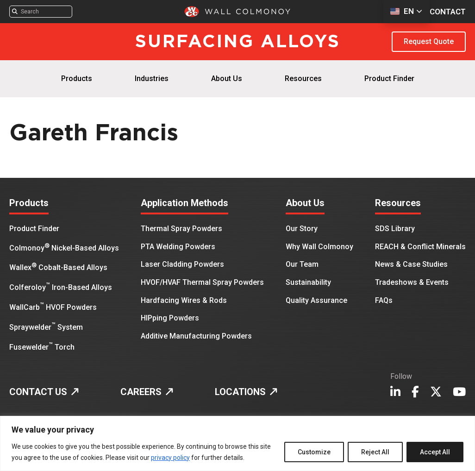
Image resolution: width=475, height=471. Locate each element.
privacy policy (170, 457)
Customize (314, 452)
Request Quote (429, 41)
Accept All (435, 452)
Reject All (375, 452)
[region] (237, 443)
